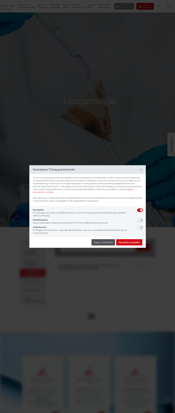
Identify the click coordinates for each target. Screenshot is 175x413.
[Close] (141, 169)
